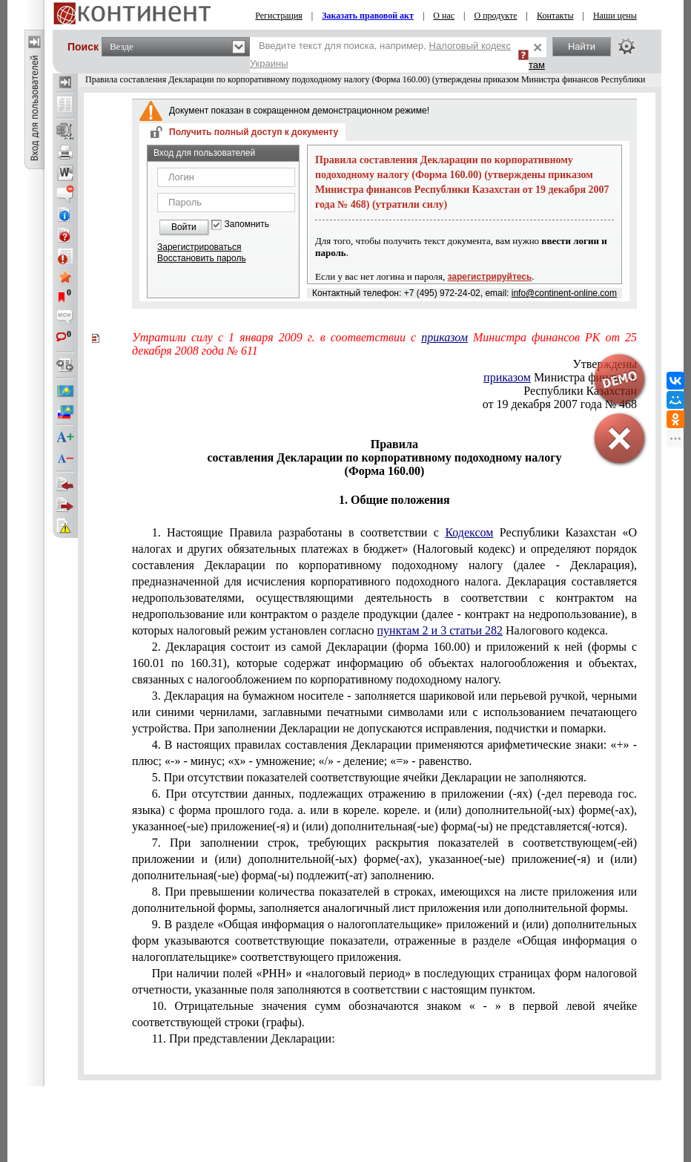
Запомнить (247, 224)
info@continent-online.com (564, 293)
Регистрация (278, 15)
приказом (444, 337)
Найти (581, 46)
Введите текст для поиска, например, (380, 54)
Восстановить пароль (201, 258)
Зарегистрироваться (199, 247)
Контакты (555, 15)
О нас (443, 15)
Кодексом (469, 532)
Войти (183, 227)
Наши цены (615, 15)
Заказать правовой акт (368, 15)
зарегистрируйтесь (490, 277)
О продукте (495, 15)
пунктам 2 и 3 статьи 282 (440, 630)
